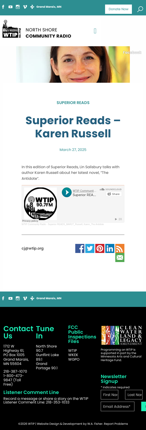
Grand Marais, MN (48, 6)
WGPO (74, 359)
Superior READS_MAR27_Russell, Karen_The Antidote (76, 224)
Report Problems (116, 424)
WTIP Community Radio (34, 224)
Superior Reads (73, 103)
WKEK (73, 354)
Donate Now (118, 9)
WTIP (72, 350)
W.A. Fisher (95, 424)
